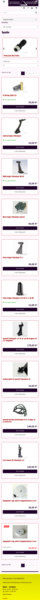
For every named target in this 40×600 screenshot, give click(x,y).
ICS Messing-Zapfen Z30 (9, 95)
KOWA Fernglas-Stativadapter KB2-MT (13, 176)
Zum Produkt (20, 107)
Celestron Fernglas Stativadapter (12, 136)
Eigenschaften (20, 19)
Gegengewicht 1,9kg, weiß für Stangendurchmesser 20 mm (19, 501)
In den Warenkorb (20, 111)
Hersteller (5, 22)
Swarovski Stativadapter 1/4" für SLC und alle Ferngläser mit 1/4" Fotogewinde (20, 339)
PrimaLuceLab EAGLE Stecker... (12, 55)
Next (36, 49)
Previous (4, 49)
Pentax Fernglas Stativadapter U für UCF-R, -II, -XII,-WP (18, 298)
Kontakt (5, 598)
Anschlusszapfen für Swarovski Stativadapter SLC (16, 379)
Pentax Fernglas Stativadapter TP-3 (13, 257)
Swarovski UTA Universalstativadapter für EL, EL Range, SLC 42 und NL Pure (19, 420)
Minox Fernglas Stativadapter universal (14, 217)
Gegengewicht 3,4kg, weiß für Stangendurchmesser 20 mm (19, 541)
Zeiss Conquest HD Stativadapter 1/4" (13, 460)
